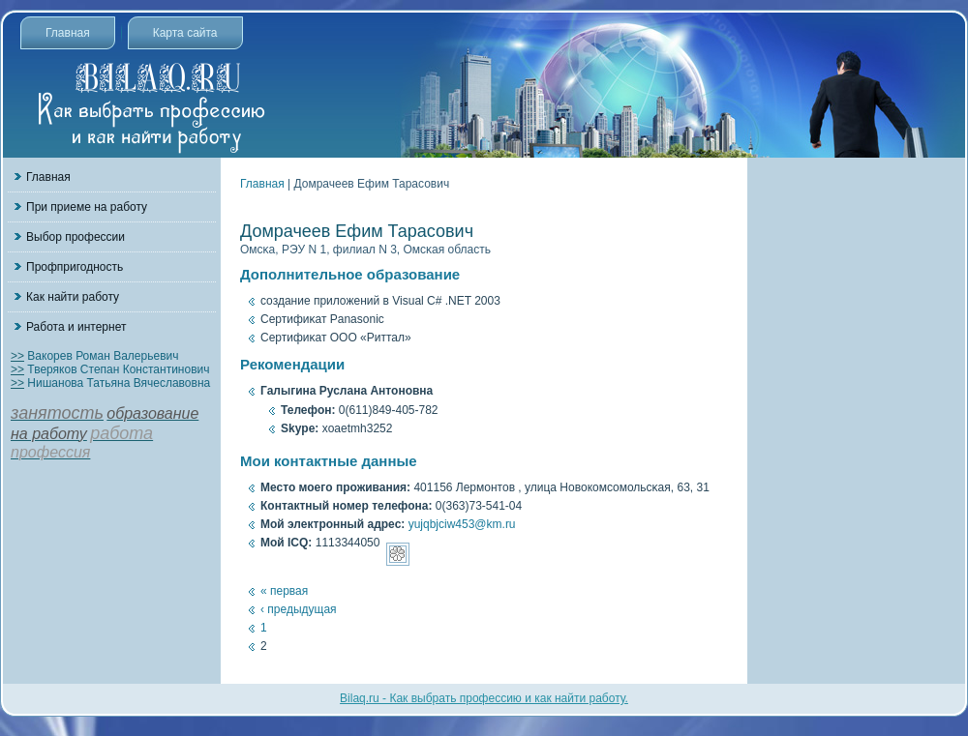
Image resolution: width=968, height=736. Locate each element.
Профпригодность (74, 267)
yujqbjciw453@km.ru (462, 524)
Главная (67, 33)
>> (17, 356)
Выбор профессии (75, 237)
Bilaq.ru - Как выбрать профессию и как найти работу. (484, 698)
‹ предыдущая (298, 609)
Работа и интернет (76, 327)
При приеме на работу (86, 207)
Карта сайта (185, 33)
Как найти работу (72, 297)
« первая (284, 591)
